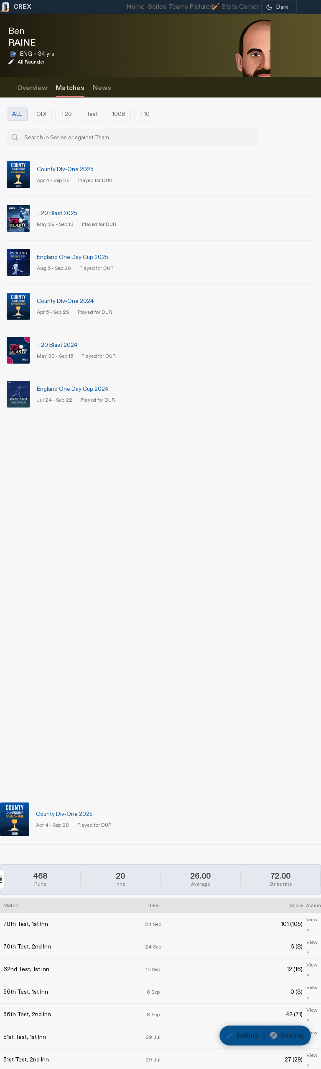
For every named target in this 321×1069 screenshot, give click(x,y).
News (102, 88)
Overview (32, 88)
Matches (70, 88)
